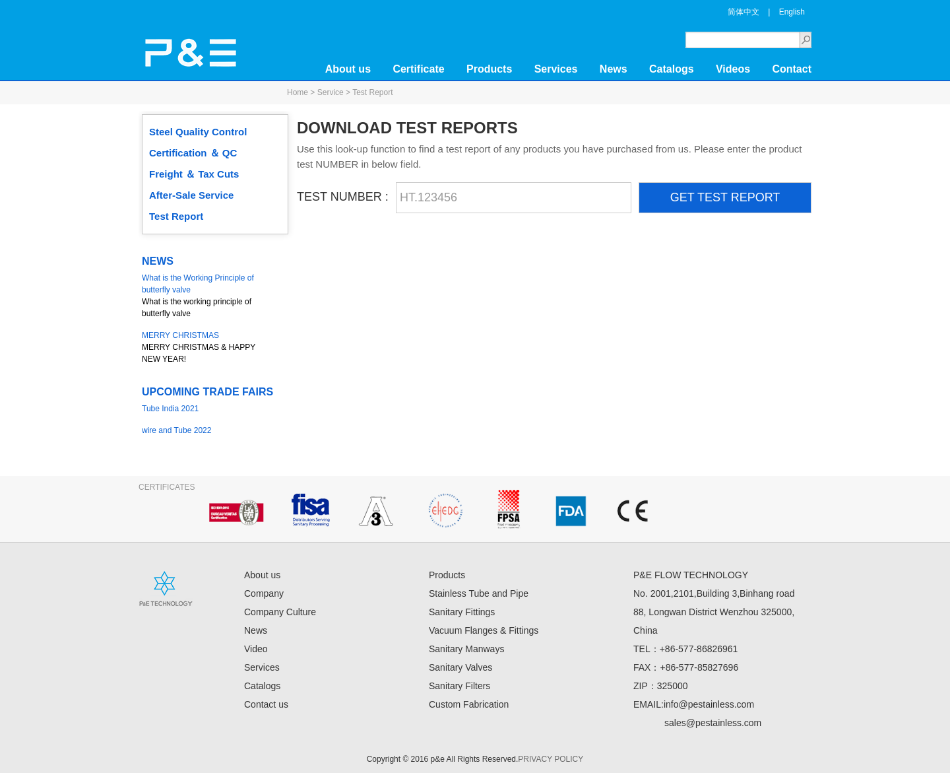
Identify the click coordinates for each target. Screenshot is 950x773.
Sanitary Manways (466, 649)
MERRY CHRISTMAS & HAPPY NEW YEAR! (208, 346)
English (792, 12)
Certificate (418, 69)
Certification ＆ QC (193, 152)
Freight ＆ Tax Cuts (194, 174)
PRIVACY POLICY (550, 759)
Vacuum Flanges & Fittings (483, 630)
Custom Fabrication (469, 704)
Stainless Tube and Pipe (478, 593)
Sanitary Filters (459, 686)
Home (297, 92)
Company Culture (280, 612)
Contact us (266, 704)
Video (256, 649)
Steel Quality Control (198, 131)
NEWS (158, 261)
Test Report (176, 216)
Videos (733, 69)
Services (556, 69)
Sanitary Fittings (462, 612)
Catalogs (671, 69)
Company (264, 593)
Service (330, 92)
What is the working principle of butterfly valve (208, 295)
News (613, 69)
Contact (791, 69)
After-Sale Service (191, 195)
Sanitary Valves (460, 667)
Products (489, 69)
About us (348, 69)
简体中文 (743, 12)
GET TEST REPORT (725, 197)
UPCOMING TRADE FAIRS (207, 391)
